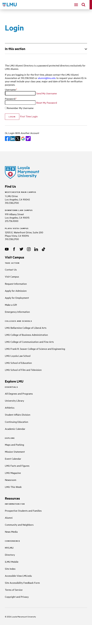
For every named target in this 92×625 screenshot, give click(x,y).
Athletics (9, 407)
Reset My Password (46, 102)
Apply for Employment (17, 297)
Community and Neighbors (19, 524)
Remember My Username (20, 108)
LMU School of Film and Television (23, 369)
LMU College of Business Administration (26, 334)
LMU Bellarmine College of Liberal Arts (25, 327)
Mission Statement (15, 451)
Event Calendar (13, 458)
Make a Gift (11, 304)
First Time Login (29, 116)
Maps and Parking (14, 444)
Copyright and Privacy (17, 596)
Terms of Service (14, 589)
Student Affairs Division (17, 414)
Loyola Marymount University (21, 616)
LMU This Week (13, 486)
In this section (15, 48)
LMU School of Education (18, 362)
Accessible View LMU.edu (18, 575)
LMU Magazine (13, 472)
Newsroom (10, 479)
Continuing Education (16, 421)
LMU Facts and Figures (17, 465)
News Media (11, 531)
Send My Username (46, 93)
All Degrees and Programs (19, 393)
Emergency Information (17, 311)
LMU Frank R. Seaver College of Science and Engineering (35, 348)
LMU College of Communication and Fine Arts (29, 341)
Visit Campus (12, 276)
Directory (10, 554)
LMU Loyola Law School (17, 355)
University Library (14, 400)
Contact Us (11, 269)
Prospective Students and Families (23, 510)
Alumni (9, 517)
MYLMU (9, 547)
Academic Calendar (15, 428)
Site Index (10, 568)
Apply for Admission (16, 290)
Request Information (16, 283)
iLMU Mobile (11, 561)
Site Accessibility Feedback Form (22, 582)
